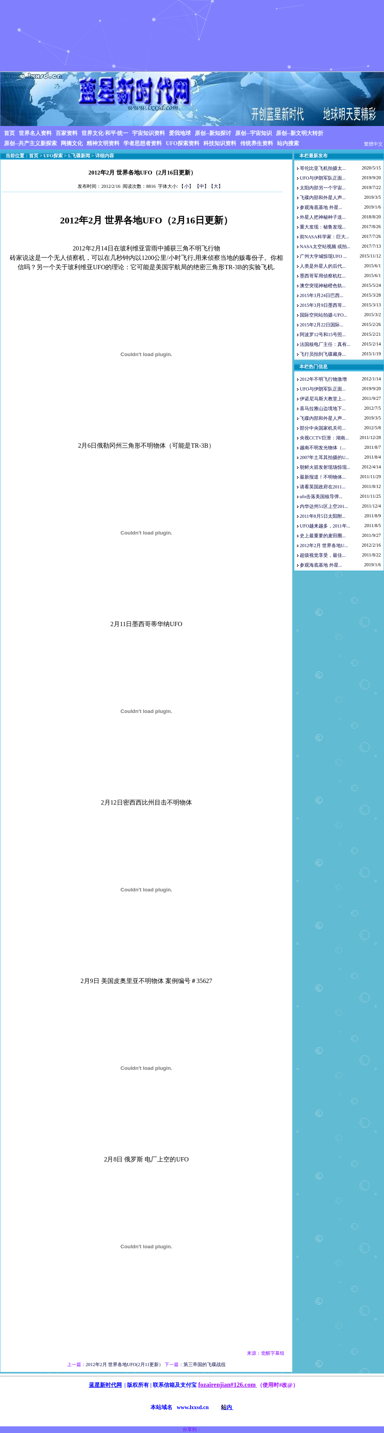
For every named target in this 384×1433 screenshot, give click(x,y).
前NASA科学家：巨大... (324, 236)
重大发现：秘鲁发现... (323, 227)
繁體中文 (373, 144)
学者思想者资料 (142, 143)
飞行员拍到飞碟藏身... (323, 354)
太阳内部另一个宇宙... (323, 188)
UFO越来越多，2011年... (325, 526)
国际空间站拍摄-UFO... (323, 315)
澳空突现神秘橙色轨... (323, 285)
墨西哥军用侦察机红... (323, 276)
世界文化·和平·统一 (105, 133)
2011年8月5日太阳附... (323, 516)
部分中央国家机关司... (323, 428)
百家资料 (67, 133)
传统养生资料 (256, 143)
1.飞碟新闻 (79, 155)
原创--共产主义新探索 (30, 143)
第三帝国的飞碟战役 (204, 1364)
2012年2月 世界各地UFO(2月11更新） (125, 1364)
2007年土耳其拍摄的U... (324, 457)
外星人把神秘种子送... (323, 217)
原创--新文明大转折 (299, 133)
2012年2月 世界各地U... (324, 545)
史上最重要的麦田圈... (323, 535)
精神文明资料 (103, 143)
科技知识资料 (219, 143)
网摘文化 (72, 143)
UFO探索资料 (182, 143)
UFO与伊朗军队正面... (323, 178)
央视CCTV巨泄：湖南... (324, 438)
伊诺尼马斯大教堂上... (323, 398)
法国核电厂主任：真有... (325, 344)
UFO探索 (53, 155)
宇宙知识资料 (148, 133)
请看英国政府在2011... (323, 487)
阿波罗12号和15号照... (323, 334)
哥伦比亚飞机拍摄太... (323, 168)
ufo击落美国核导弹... (321, 496)
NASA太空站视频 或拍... (325, 246)
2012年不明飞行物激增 (323, 379)
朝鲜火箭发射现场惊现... (325, 467)
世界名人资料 (35, 133)
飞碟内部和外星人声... (323, 197)
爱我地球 (180, 133)
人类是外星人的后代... (323, 266)
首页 (9, 133)
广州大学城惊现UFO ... (323, 256)
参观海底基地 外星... (321, 207)
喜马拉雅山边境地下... (323, 408)
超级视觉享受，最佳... (323, 555)
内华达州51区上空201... (324, 506)
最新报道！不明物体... (323, 477)
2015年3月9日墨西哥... (323, 305)
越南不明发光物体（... (323, 447)
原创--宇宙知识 (253, 133)
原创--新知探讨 (213, 133)
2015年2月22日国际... (321, 325)
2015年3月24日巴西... (321, 295)
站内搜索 (288, 143)
